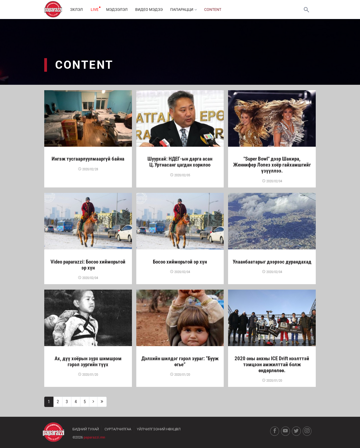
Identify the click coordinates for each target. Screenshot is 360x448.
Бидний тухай (85, 429)
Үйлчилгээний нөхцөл (159, 429)
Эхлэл (76, 9)
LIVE (95, 9)
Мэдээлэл (118, 9)
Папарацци (185, 9)
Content (215, 9)
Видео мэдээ (150, 9)
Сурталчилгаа (118, 429)
